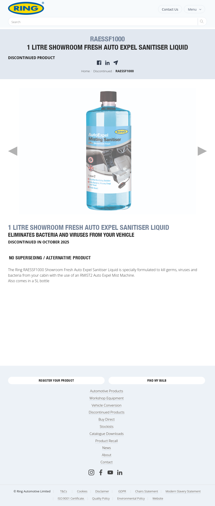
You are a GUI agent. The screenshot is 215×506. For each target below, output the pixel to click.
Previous (12, 151)
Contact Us (170, 9)
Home (85, 71)
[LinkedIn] (120, 472)
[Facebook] (101, 472)
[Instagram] (91, 472)
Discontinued (102, 71)
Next (202, 151)
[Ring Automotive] (37, 8)
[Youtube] (110, 472)
